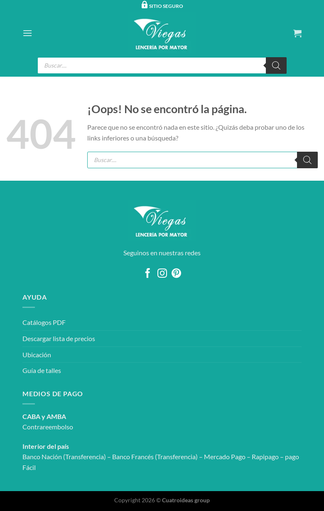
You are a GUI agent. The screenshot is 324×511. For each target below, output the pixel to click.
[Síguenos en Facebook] (147, 274)
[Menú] (27, 33)
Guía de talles (41, 370)
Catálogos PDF (44, 322)
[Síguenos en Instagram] (162, 274)
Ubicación (36, 354)
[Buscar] (276, 65)
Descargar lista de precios (58, 338)
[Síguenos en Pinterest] (176, 274)
